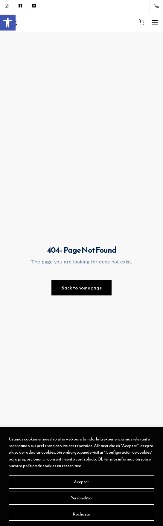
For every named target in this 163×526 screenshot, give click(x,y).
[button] (8, 23)
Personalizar (81, 498)
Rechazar (81, 514)
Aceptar (81, 482)
